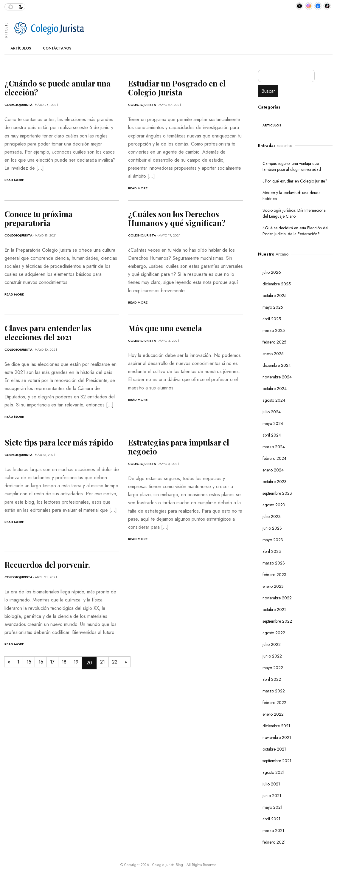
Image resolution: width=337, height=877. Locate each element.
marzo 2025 (274, 330)
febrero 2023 (274, 575)
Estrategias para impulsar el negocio (178, 447)
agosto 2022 (274, 633)
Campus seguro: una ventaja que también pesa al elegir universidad (292, 166)
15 (34, 662)
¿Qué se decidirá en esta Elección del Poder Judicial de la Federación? (295, 231)
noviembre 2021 (277, 737)
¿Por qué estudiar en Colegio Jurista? (296, 181)
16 (48, 662)
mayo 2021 (272, 807)
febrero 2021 (274, 842)
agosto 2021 (274, 772)
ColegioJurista (18, 104)
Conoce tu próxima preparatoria (38, 218)
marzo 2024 (274, 447)
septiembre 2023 (277, 493)
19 (90, 662)
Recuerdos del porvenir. (47, 564)
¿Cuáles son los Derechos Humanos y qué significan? (177, 218)
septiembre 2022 (277, 621)
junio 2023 (272, 528)
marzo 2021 (273, 830)
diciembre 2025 (277, 284)
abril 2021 (271, 819)
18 (76, 662)
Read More (14, 179)
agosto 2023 (274, 505)
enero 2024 (273, 470)
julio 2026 (272, 272)
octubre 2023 (275, 482)
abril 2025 (272, 319)
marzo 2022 (274, 691)
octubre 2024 (275, 389)
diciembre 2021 (276, 726)
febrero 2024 (274, 458)
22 (133, 662)
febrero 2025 (274, 342)
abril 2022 (272, 679)
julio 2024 (272, 412)
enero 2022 (273, 714)
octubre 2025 (275, 295)
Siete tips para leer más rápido (58, 442)
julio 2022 (272, 644)
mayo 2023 (273, 540)
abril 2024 (272, 435)
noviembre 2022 (277, 598)
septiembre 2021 (277, 761)
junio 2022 (272, 656)
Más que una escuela (165, 328)
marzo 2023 (274, 563)
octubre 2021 (274, 749)
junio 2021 (272, 796)
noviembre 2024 (277, 377)
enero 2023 (273, 586)
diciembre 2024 (277, 365)
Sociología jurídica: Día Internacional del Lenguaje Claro (295, 213)
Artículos (20, 48)
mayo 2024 (273, 423)
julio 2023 (272, 516)
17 (62, 662)
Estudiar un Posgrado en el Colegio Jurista (177, 88)
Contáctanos (57, 48)
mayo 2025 (273, 307)
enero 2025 (273, 354)
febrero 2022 (274, 703)
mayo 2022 (273, 668)
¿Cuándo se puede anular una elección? (57, 88)
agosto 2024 (274, 400)
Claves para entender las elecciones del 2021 (47, 332)
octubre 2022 (275, 609)
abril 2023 (272, 551)
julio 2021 (271, 784)
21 (119, 662)
